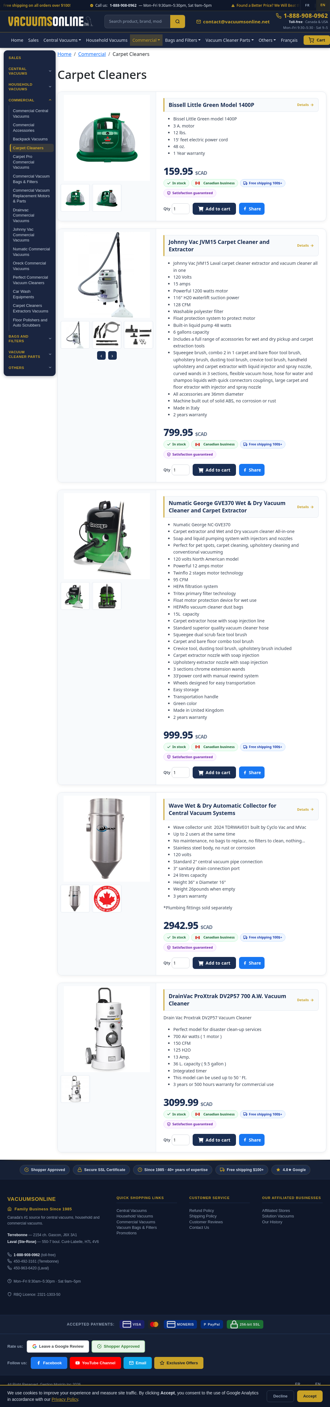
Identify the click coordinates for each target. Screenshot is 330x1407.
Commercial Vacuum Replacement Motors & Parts (31, 195)
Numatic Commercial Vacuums (31, 252)
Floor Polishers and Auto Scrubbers (30, 323)
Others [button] (266, 40)
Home (17, 40)
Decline (280, 1396)
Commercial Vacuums (135, 1222)
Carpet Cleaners (28, 148)
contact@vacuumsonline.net (233, 21)
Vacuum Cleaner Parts (24, 354)
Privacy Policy (65, 1399)
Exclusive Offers (179, 1363)
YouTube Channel (95, 1363)
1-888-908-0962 (302, 16)
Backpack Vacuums (30, 139)
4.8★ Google (291, 1169)
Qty (166, 208)
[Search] (177, 21)
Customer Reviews (206, 1222)
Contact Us (199, 1227)
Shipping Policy (203, 1216)
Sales (33, 40)
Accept (309, 1396)
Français (289, 40)
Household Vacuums (107, 40)
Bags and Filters (19, 339)
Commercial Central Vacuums (30, 113)
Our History (272, 1222)
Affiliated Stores (276, 1210)
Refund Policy (201, 1210)
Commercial (21, 100)
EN (318, 1384)
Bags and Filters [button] (181, 40)
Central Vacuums (18, 71)
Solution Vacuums (278, 1216)
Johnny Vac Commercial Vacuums (23, 234)
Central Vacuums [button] (61, 40)
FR (298, 1384)
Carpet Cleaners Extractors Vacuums (30, 308)
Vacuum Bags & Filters (136, 1227)
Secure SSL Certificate (101, 1169)
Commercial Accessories (23, 128)
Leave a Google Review (58, 1346)
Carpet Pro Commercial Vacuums (23, 162)
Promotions (126, 1233)
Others (16, 368)
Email (138, 1363)
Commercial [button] (144, 40)
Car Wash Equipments (23, 294)
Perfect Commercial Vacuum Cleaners (30, 280)
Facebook (49, 1363)
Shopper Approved (44, 1169)
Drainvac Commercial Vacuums (23, 215)
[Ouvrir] (50, 71)
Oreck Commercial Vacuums (29, 266)
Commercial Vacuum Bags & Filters (31, 179)
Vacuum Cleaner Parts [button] (228, 40)
